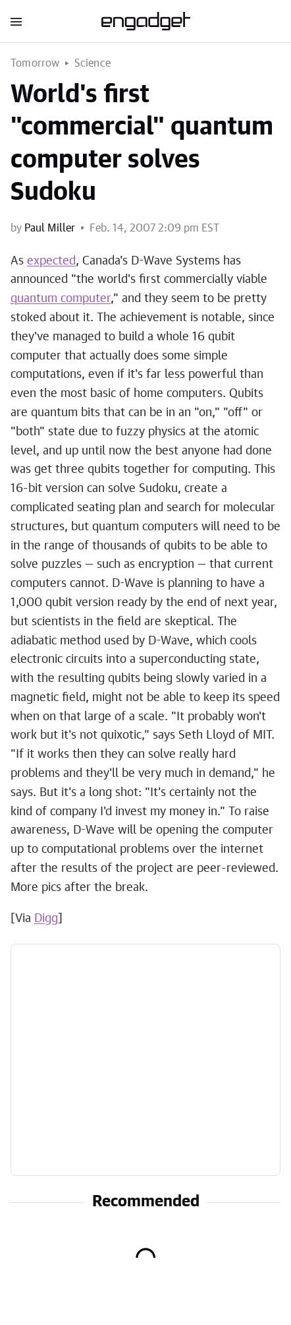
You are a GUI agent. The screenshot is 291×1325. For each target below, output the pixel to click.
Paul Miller (49, 228)
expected (51, 261)
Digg (46, 919)
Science (92, 63)
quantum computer (61, 299)
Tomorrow (35, 63)
